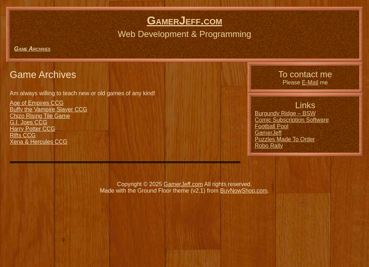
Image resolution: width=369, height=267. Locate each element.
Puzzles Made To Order (285, 139)
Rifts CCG (23, 135)
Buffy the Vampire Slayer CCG (49, 109)
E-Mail (310, 82)
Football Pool (271, 126)
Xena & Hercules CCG (38, 142)
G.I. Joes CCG (28, 122)
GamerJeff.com (184, 20)
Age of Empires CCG (36, 103)
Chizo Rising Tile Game (40, 116)
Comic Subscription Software (292, 120)
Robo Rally (269, 146)
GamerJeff (268, 133)
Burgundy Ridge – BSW (285, 113)
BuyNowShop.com (244, 191)
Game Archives (32, 49)
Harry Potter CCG (32, 129)
